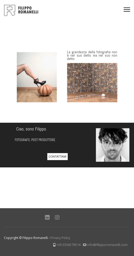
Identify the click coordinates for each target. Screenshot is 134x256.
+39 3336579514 (68, 245)
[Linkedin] (47, 217)
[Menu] (127, 9)
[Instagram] (57, 217)
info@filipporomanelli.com (107, 245)
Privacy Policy (60, 238)
